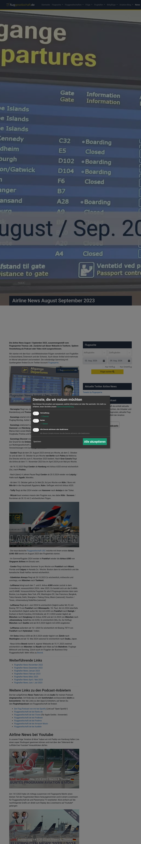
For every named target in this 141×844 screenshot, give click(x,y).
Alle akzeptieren (95, 441)
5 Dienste (44, 416)
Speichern (37, 442)
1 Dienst (44, 424)
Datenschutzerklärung (65, 407)
